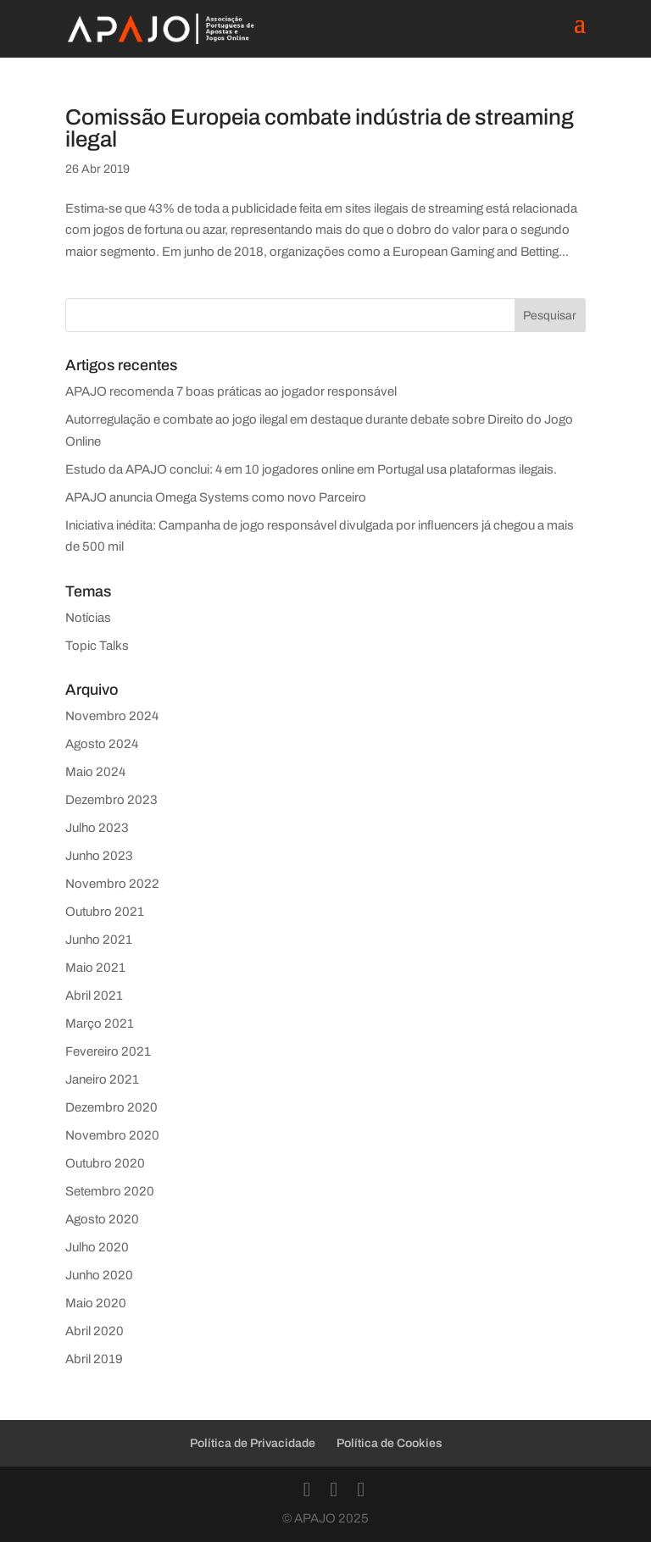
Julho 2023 (97, 828)
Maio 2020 (95, 1303)
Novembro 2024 (112, 716)
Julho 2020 (97, 1247)
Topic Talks (97, 645)
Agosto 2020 (102, 1219)
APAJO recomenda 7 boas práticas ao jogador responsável (231, 391)
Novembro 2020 (112, 1135)
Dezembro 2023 (111, 800)
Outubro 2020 (105, 1163)
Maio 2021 (95, 967)
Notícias (88, 617)
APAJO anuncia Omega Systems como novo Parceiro (215, 497)
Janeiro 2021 (102, 1079)
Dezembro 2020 (111, 1107)
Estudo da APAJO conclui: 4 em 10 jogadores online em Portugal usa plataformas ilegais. (311, 469)
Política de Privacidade (252, 1443)
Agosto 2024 (101, 744)
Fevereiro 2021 (108, 1051)
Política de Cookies (389, 1443)
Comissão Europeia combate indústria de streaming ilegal (319, 128)
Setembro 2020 (109, 1191)
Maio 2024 (95, 772)
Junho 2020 (99, 1275)
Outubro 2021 (104, 911)
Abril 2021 (94, 995)
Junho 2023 (99, 856)
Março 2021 (99, 1023)
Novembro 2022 (112, 883)
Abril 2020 (94, 1331)
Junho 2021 (98, 939)
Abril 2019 (94, 1359)
